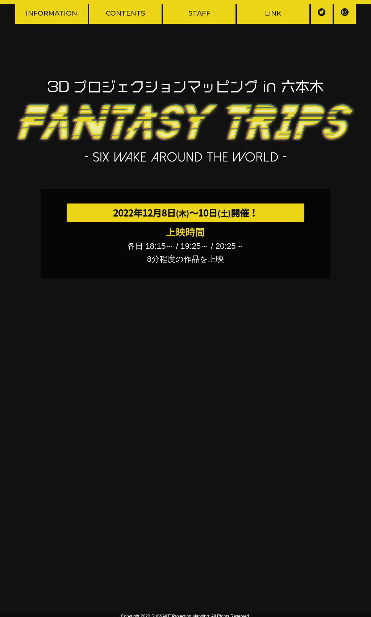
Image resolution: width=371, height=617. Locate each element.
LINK (273, 13)
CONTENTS (125, 13)
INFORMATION (51, 13)
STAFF (199, 13)
